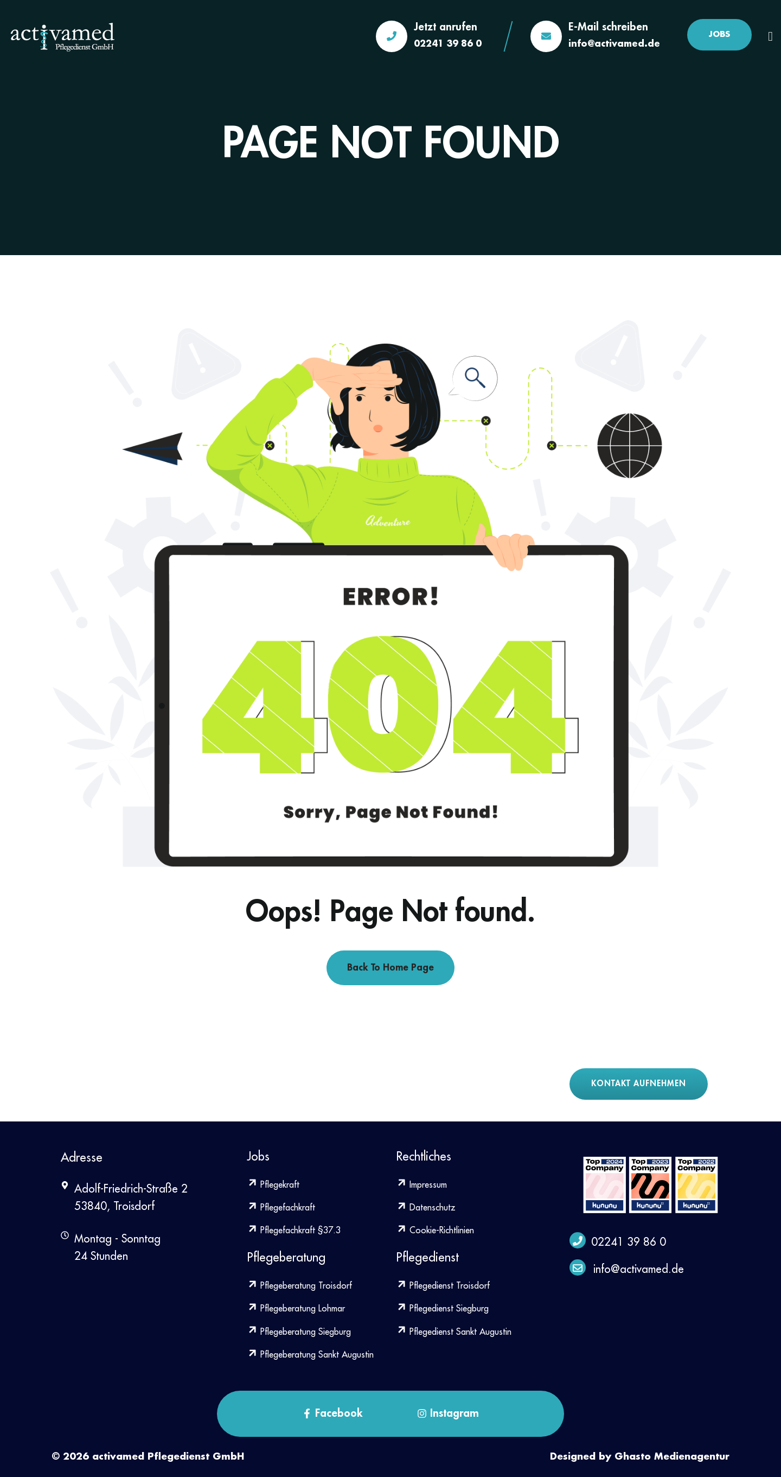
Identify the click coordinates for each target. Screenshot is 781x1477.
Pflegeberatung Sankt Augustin (310, 1355)
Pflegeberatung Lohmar (296, 1308)
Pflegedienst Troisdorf (443, 1286)
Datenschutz (426, 1207)
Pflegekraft (273, 1185)
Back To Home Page (390, 967)
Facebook (332, 1413)
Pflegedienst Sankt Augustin (453, 1332)
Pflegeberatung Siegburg (299, 1332)
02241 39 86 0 (448, 44)
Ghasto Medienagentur (671, 1456)
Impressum (421, 1185)
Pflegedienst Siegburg (442, 1308)
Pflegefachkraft (281, 1207)
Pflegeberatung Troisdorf (299, 1286)
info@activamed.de (614, 44)
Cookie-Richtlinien (435, 1230)
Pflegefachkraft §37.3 (294, 1230)
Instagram (448, 1413)
